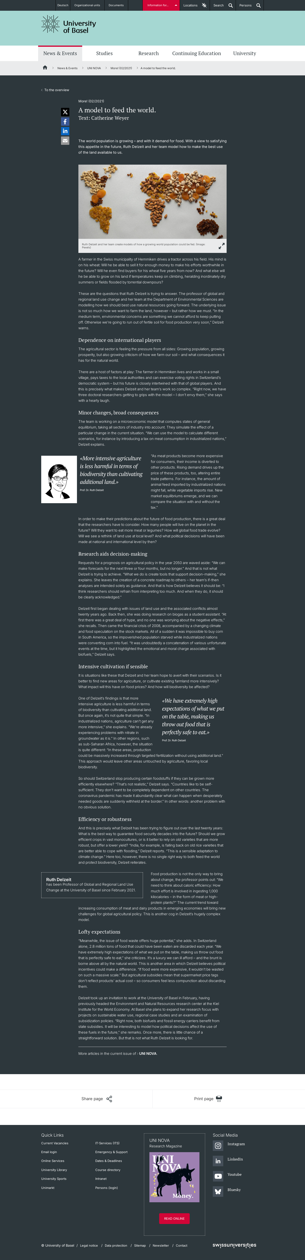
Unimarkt (47, 1188)
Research (148, 53)
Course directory (107, 1170)
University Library (54, 1170)
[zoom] (152, 201)
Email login (49, 1152)
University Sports (53, 1179)
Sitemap (140, 1245)
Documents (118, 5)
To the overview (56, 90)
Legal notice (89, 1245)
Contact (181, 1245)
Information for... (159, 5)
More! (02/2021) (121, 68)
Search (217, 7)
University (244, 53)
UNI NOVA (94, 68)
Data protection (116, 1245)
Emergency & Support (111, 1152)
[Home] (45, 68)
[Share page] (96, 1099)
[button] (65, 112)
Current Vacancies (54, 1143)
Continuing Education (196, 53)
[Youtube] (227, 1176)
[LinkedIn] (228, 1161)
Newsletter (161, 1245)
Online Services (52, 1161)
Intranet (101, 1179)
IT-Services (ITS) (107, 1143)
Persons (244, 7)
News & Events (60, 53)
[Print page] (208, 1099)
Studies (104, 53)
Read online (174, 1218)
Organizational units (89, 5)
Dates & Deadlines (108, 1161)
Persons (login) (106, 1188)
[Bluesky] (227, 1191)
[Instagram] (229, 1145)
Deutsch (63, 5)
